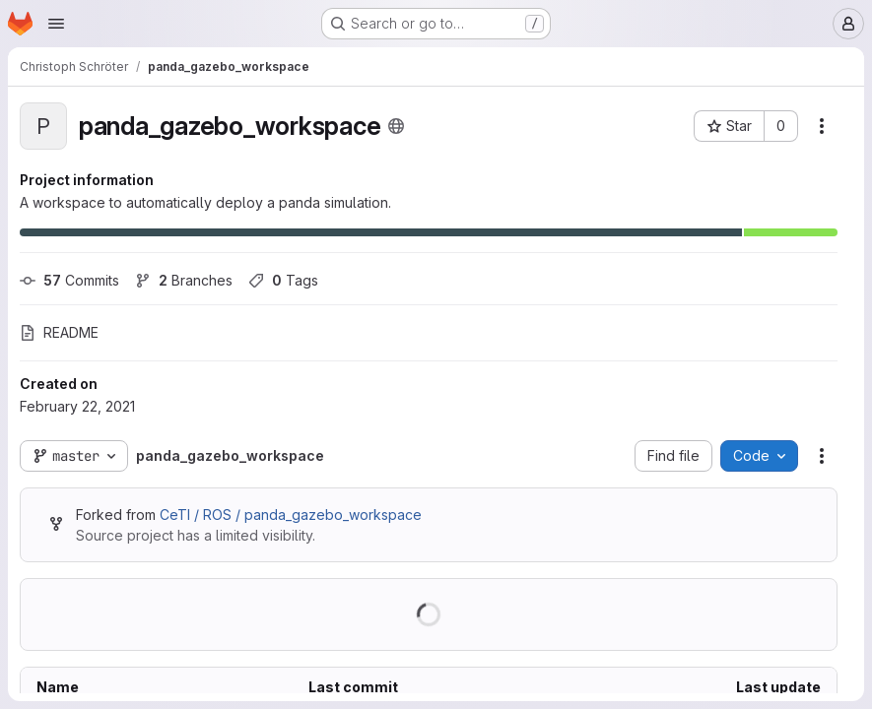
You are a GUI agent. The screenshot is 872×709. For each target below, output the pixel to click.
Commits (69, 280)
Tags (283, 280)
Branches (184, 280)
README (59, 332)
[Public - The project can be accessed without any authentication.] (396, 126)
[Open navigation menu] (56, 23)
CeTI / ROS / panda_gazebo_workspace (291, 514)
